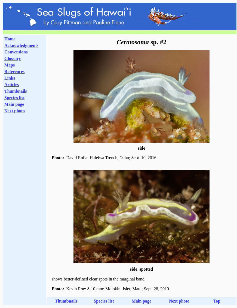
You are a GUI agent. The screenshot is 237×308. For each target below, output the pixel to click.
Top (216, 301)
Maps (9, 65)
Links (9, 78)
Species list (14, 97)
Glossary (12, 58)
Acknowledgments (21, 45)
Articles (11, 84)
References (14, 71)
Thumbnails (15, 91)
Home (10, 39)
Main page (14, 104)
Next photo (179, 301)
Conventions (15, 52)
